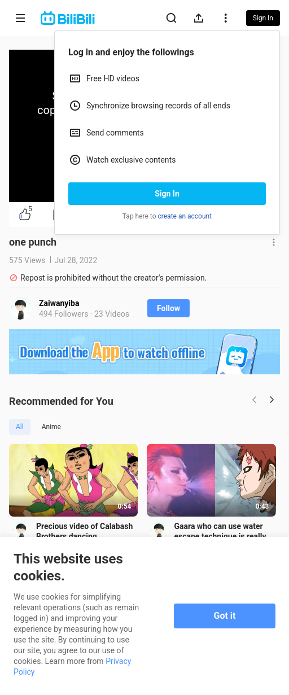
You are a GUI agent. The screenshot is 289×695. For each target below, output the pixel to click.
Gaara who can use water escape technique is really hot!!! (222, 533)
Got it (225, 615)
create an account (185, 216)
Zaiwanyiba (59, 303)
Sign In (167, 193)
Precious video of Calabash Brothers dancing (84, 532)
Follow (168, 308)
